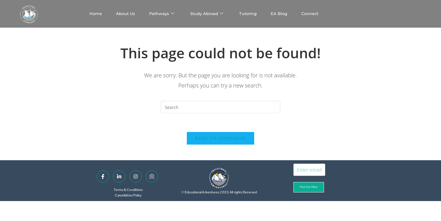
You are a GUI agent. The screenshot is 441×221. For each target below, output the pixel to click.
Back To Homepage (220, 138)
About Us (125, 13)
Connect (309, 13)
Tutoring (248, 13)
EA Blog (279, 13)
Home (95, 13)
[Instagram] (136, 176)
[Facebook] (103, 176)
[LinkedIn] (119, 176)
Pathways (161, 14)
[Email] (152, 176)
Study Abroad (206, 14)
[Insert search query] (220, 107)
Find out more (309, 187)
